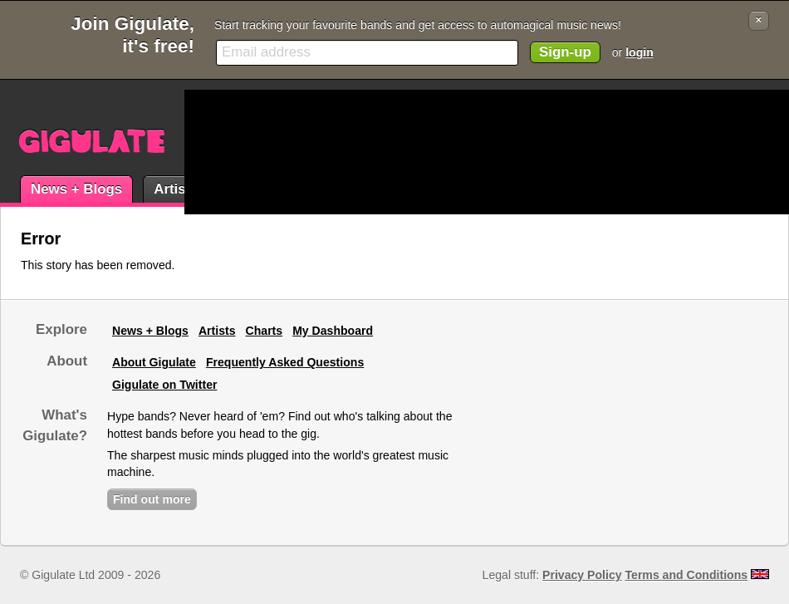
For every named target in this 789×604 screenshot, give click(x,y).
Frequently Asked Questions (285, 362)
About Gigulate (154, 362)
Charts (264, 330)
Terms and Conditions (686, 575)
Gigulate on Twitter (164, 384)
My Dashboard (332, 330)
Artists (176, 189)
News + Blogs (76, 189)
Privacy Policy (581, 575)
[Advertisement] (260, 152)
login (639, 52)
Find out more (152, 499)
